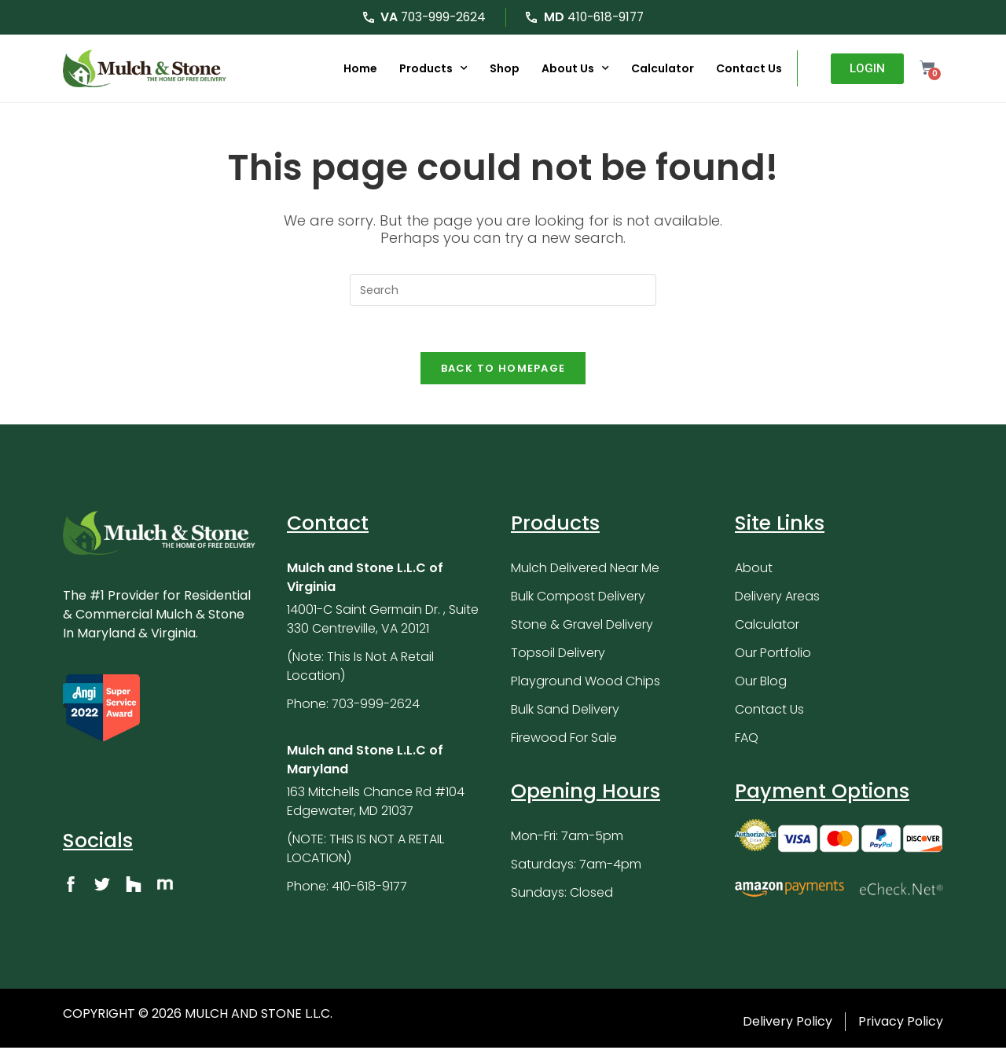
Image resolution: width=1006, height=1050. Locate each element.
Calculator (661, 68)
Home (359, 68)
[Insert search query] (503, 290)
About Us (574, 68)
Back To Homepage (503, 369)
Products (432, 68)
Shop (504, 68)
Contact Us (748, 68)
